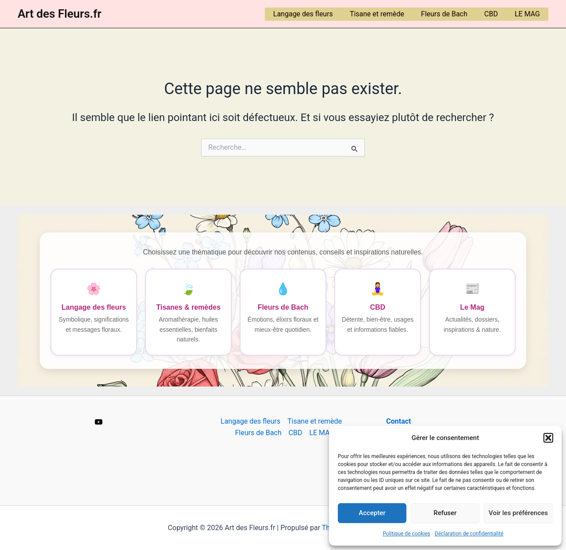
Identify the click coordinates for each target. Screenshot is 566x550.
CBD (495, 14)
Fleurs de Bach (451, 14)
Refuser (444, 513)
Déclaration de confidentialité (469, 534)
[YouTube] (99, 422)
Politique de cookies (406, 534)
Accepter (372, 513)
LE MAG (528, 14)
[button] (548, 437)
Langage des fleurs (315, 14)
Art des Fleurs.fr (59, 13)
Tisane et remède (386, 14)
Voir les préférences (518, 513)
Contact (398, 421)
